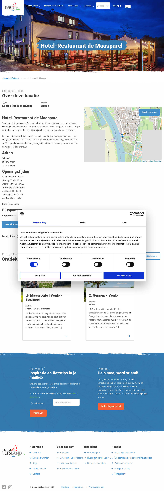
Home (13, 6)
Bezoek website (12, 224)
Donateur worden (41, 457)
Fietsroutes (32, 6)
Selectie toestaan (82, 275)
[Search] (103, 5)
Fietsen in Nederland (96, 463)
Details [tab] (82, 222)
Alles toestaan (124, 275)
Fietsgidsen (120, 473)
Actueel (88, 6)
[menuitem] (13, 6)
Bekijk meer (151, 256)
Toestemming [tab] (39, 222)
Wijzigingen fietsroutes (125, 452)
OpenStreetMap (155, 161)
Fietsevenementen (123, 463)
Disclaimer (79, 487)
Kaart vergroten (149, 112)
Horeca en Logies (68, 463)
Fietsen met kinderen (69, 468)
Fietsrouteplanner (53, 6)
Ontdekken (73, 6)
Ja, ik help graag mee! (111, 406)
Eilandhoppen (93, 452)
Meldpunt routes (122, 468)
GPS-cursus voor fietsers (71, 457)
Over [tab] (124, 222)
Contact (36, 473)
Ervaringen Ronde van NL (99, 457)
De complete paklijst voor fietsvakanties (133, 457)
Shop (115, 6)
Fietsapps (64, 452)
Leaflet (144, 161)
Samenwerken (39, 468)
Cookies (65, 487)
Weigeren (40, 275)
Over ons (37, 452)
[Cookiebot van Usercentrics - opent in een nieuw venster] (131, 214)
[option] (50, 304)
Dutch (128, 7)
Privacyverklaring (96, 487)
